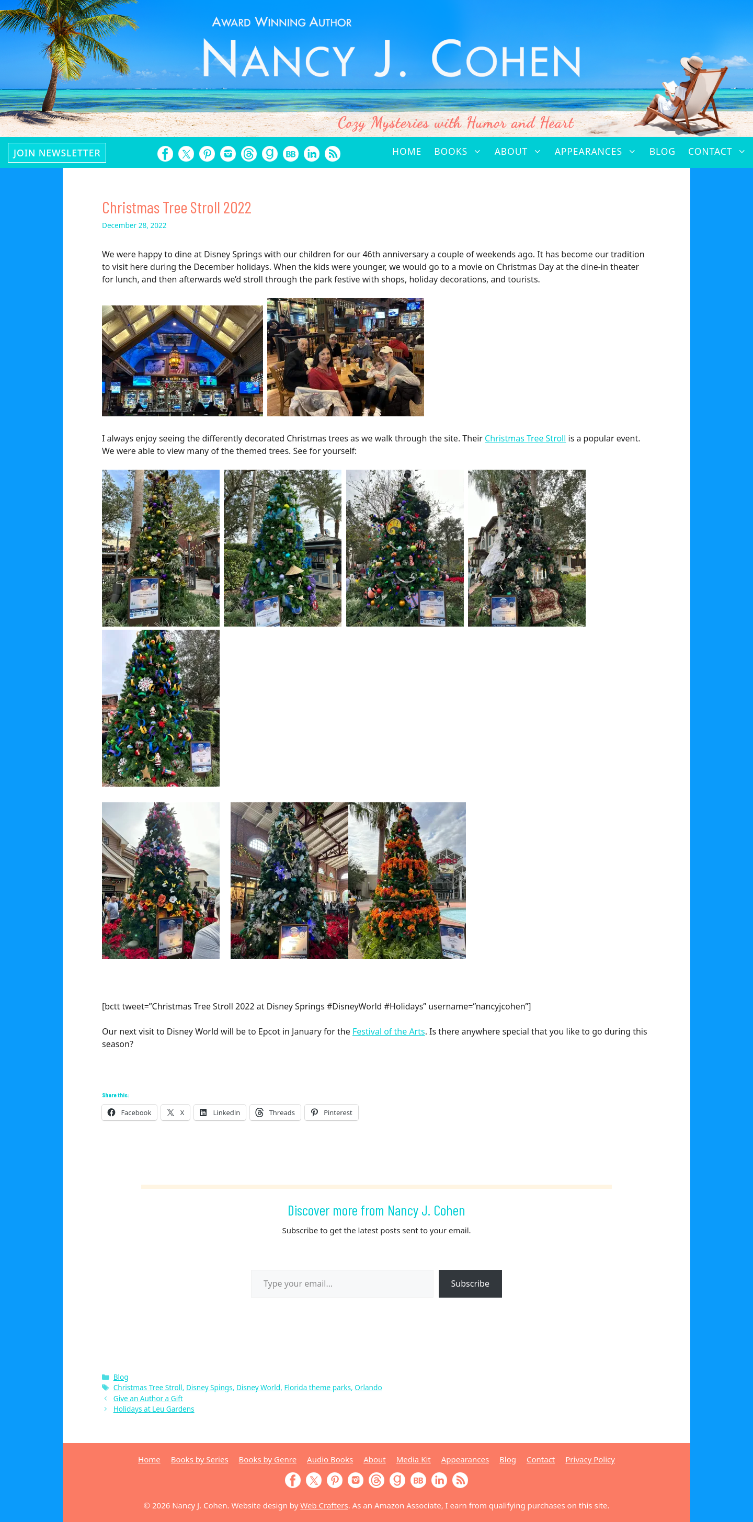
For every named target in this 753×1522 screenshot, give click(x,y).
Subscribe (470, 1283)
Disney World (258, 1387)
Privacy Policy (590, 1459)
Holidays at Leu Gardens (154, 1409)
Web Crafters (324, 1505)
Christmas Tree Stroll (525, 438)
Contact (720, 151)
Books (461, 151)
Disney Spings (209, 1387)
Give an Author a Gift (148, 1398)
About (522, 151)
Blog (662, 151)
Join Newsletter (57, 152)
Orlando (368, 1387)
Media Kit (413, 1459)
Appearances (599, 151)
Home (406, 151)
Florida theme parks (317, 1387)
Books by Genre (267, 1459)
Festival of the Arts (388, 1031)
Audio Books (330, 1459)
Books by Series (200, 1459)
